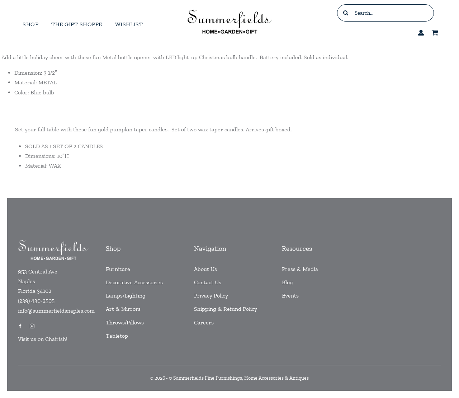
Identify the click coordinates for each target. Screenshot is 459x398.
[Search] (345, 13)
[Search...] (385, 13)
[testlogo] (229, 9)
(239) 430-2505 (36, 300)
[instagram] (32, 326)
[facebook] (20, 326)
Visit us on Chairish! (42, 339)
